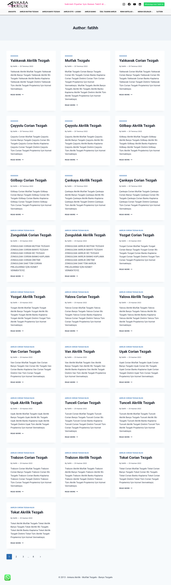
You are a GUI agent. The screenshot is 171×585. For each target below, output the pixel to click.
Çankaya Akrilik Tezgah (83, 180)
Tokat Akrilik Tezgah (27, 512)
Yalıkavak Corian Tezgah (139, 60)
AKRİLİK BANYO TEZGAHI (51, 12)
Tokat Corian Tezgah (135, 457)
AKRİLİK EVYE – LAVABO (72, 12)
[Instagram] (123, 4)
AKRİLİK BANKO (90, 12)
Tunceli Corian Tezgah (83, 403)
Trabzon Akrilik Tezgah (83, 457)
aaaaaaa (14, 56)
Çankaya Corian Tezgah (138, 180)
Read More (17, 95)
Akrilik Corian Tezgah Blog (22, 230)
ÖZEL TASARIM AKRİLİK (108, 12)
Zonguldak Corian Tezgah (31, 235)
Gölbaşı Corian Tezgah (29, 180)
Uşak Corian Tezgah (135, 351)
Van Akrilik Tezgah (80, 351)
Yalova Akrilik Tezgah (136, 297)
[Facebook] (129, 4)
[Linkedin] (139, 4)
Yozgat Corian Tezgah (136, 235)
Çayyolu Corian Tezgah (29, 126)
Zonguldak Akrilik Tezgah (85, 235)
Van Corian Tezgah (26, 351)
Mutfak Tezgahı (77, 60)
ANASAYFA (12, 12)
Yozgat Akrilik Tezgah (28, 297)
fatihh (15, 66)
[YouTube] (134, 4)
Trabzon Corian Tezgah (29, 457)
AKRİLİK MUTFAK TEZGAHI (29, 12)
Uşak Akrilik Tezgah (26, 403)
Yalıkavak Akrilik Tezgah (30, 60)
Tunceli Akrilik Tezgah (137, 403)
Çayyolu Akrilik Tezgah (83, 126)
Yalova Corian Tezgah (82, 297)
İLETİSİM (159, 12)
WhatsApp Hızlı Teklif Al (154, 4)
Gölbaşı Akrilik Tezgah (137, 126)
